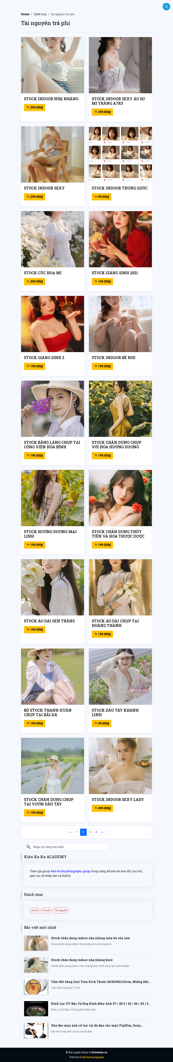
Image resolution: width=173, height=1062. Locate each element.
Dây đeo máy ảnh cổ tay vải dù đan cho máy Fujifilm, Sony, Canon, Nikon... (96, 1025)
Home (25, 14)
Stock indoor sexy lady (118, 799)
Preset (46, 910)
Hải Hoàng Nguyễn (93, 1057)
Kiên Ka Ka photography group (70, 871)
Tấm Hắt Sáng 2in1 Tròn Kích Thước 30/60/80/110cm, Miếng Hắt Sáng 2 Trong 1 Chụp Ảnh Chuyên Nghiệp (100, 982)
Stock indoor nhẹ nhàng (51, 98)
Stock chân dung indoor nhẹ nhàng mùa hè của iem (90, 938)
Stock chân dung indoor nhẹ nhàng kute (82, 960)
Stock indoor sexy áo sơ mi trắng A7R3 (118, 101)
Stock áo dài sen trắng (49, 620)
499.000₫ (102, 808)
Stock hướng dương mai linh (50, 534)
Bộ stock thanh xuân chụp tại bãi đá (48, 712)
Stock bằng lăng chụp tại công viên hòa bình (52, 444)
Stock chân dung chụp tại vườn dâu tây (48, 801)
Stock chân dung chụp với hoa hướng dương (116, 444)
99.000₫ (101, 197)
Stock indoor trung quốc (120, 188)
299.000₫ (34, 107)
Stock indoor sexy (44, 188)
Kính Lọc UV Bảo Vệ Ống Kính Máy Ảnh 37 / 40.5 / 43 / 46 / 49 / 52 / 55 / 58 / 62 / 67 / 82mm (101, 1004)
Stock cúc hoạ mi (43, 272)
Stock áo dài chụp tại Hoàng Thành (115, 623)
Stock (34, 910)
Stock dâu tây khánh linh (115, 712)
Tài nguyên (60, 910)
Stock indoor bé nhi (113, 357)
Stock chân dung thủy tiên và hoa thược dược (118, 534)
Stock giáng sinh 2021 (115, 272)
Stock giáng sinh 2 (44, 357)
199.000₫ (102, 281)
